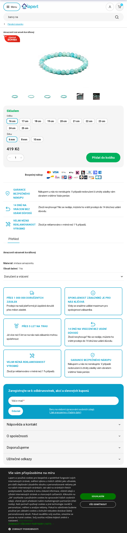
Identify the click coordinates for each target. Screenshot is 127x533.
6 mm (12, 139)
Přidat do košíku (103, 157)
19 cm (50, 121)
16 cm (12, 121)
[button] (43, 523)
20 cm (63, 121)
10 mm (37, 139)
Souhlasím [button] (98, 496)
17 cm (25, 121)
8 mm (24, 139)
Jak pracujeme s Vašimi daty (65, 412)
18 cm (37, 121)
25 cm (25, 128)
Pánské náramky (15, 24)
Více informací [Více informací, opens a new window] (26, 520)
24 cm (12, 128)
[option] (14, 96)
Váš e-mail (18, 401)
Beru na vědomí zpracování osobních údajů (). (71, 411)
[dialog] (63, 500)
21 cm (76, 121)
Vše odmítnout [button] (98, 504)
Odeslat (16, 411)
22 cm (89, 121)
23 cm (102, 121)
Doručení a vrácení (63, 276)
